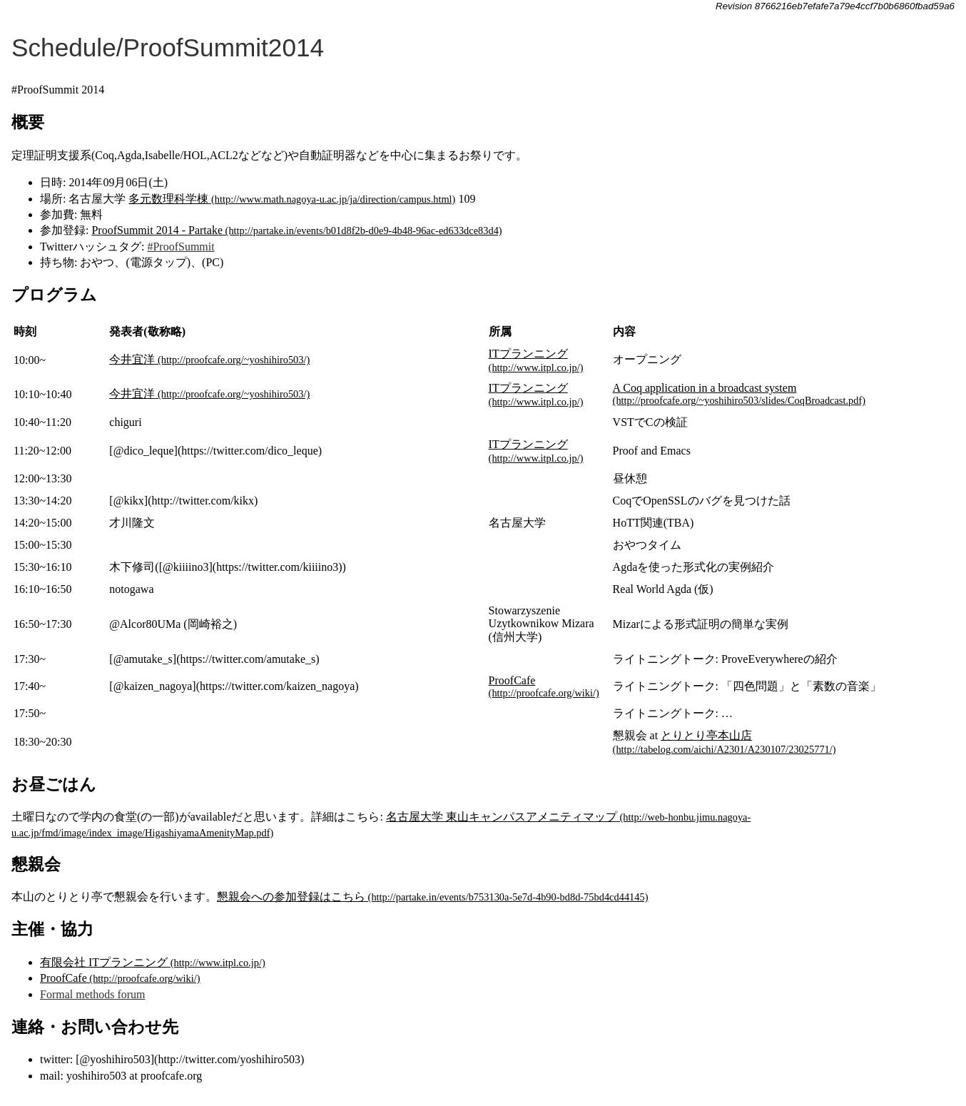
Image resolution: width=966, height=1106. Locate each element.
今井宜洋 (132, 359)
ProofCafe (512, 680)
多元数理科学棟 (168, 199)
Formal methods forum (93, 994)
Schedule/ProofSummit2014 (167, 47)
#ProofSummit (180, 246)
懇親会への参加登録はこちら (291, 897)
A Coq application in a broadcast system (705, 388)
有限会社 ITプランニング (104, 962)
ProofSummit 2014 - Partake (157, 230)
